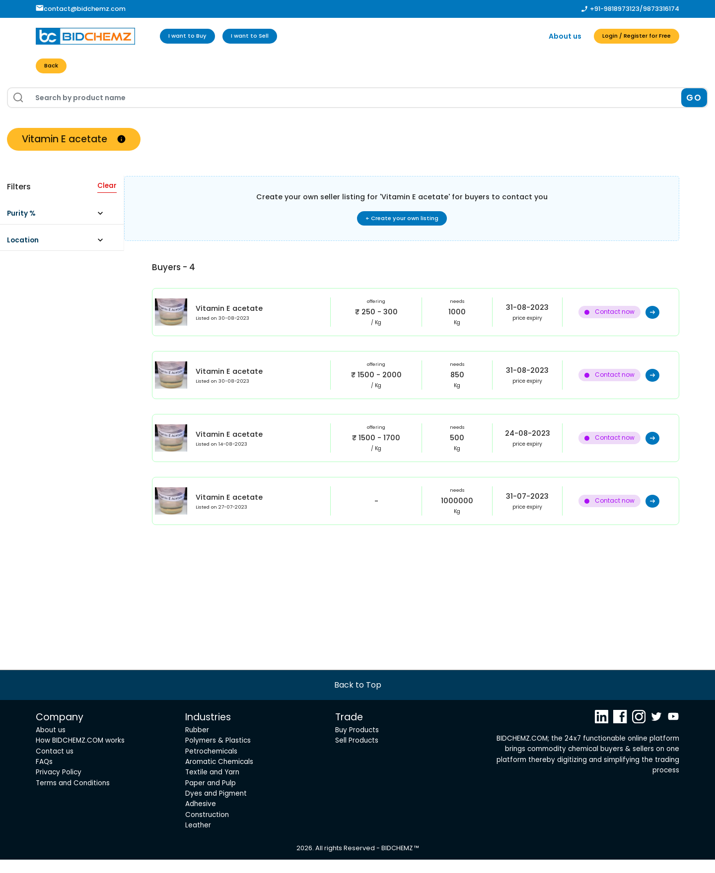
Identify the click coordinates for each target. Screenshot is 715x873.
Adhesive (200, 817)
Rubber (197, 743)
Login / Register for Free (626, 36)
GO (694, 100)
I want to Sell (268, 36)
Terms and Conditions (73, 796)
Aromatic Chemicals (219, 774)
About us (543, 36)
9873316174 (661, 8)
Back (54, 67)
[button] (59, 219)
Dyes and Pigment (216, 807)
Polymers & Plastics (218, 753)
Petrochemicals (211, 764)
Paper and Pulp (210, 796)
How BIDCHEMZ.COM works (80, 753)
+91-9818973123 (615, 8)
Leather (198, 838)
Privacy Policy (58, 785)
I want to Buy (193, 36)
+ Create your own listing (401, 222)
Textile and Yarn (212, 785)
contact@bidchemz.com (81, 8)
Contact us (54, 764)
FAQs (44, 774)
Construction (207, 827)
